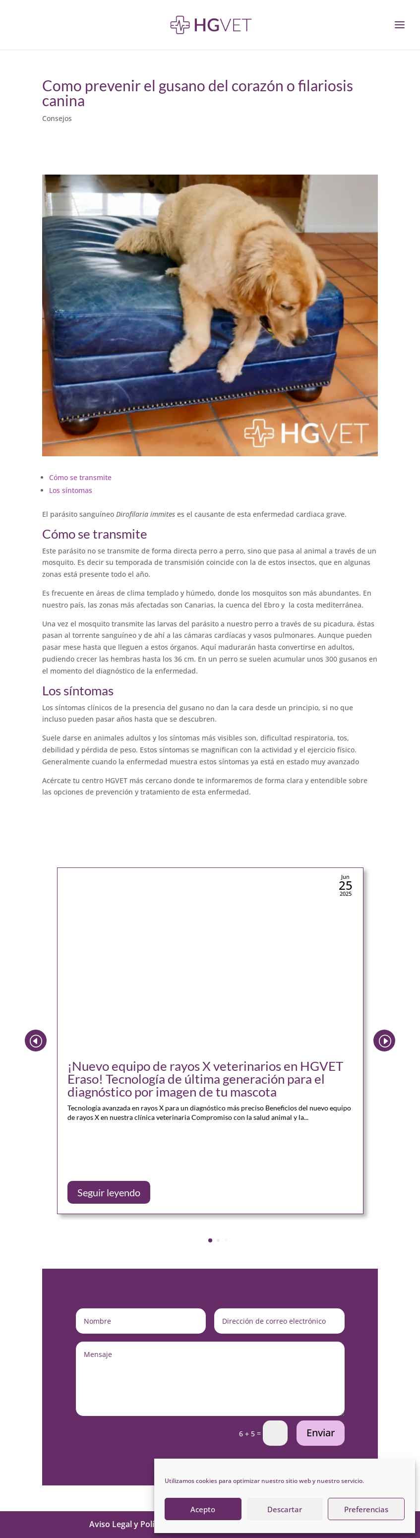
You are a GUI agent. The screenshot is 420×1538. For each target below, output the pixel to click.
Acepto (202, 1509)
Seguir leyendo (108, 1192)
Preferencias (366, 1509)
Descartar (284, 1509)
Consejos (57, 118)
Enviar (320, 1432)
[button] (384, 1040)
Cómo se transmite (80, 477)
